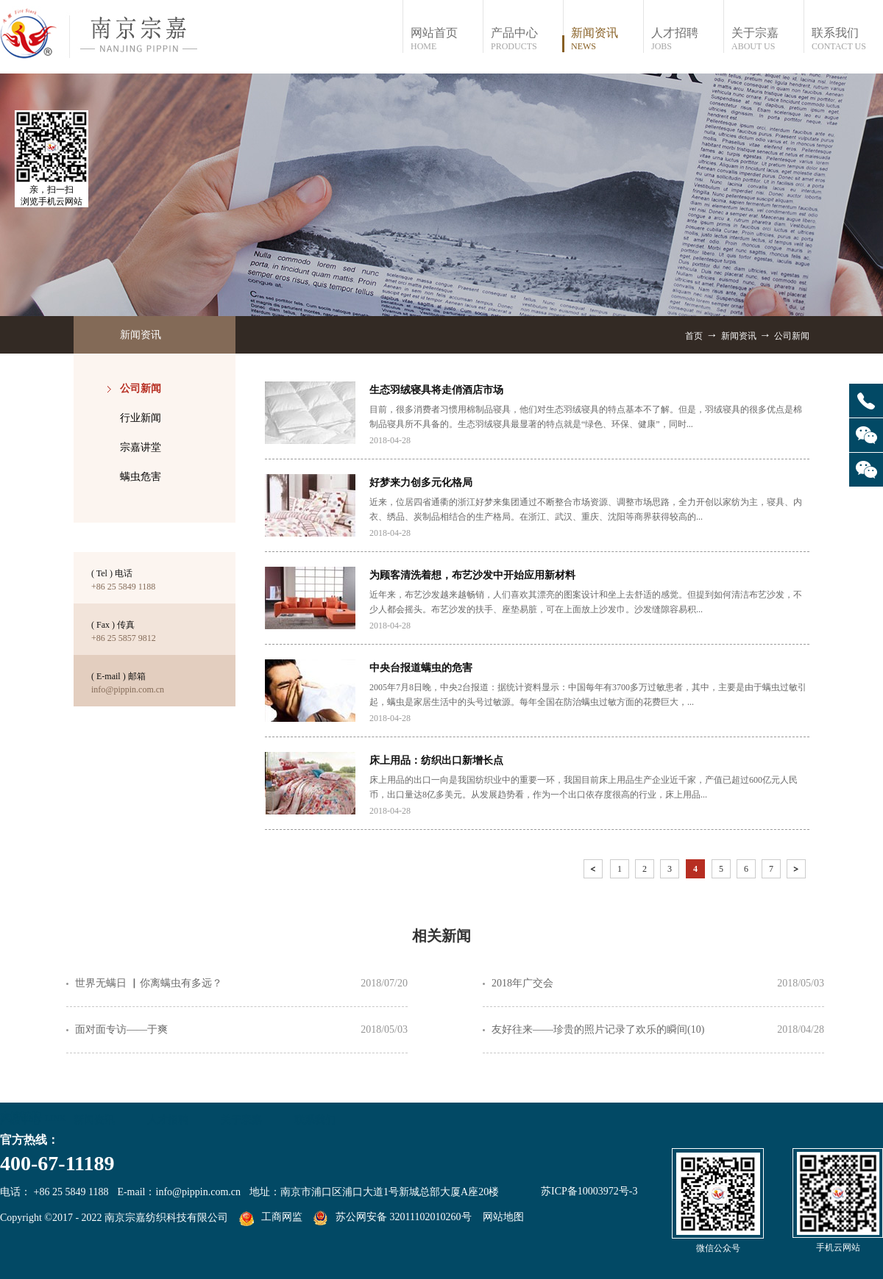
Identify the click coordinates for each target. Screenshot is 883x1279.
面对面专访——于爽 (121, 1029)
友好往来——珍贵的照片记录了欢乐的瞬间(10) (598, 1029)
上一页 (594, 871)
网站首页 (446, 39)
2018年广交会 (522, 983)
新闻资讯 (738, 336)
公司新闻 (791, 336)
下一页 (797, 871)
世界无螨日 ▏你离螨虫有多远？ (148, 983)
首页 (694, 336)
